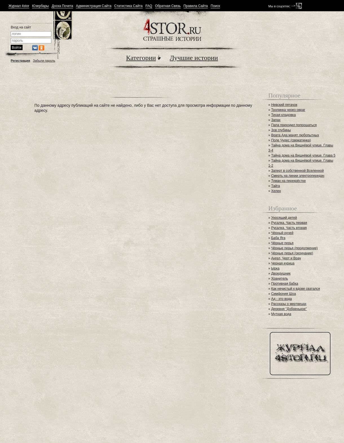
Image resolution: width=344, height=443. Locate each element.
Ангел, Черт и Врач (286, 258)
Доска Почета (62, 6)
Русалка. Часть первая (289, 223)
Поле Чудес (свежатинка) (291, 140)
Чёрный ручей (282, 233)
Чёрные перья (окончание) (292, 253)
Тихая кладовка (283, 115)
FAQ (148, 6)
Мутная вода (281, 314)
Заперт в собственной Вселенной (297, 171)
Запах (276, 120)
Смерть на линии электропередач (297, 176)
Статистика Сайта (128, 6)
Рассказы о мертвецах (288, 304)
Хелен (276, 191)
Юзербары (40, 6)
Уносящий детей (284, 218)
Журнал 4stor (18, 6)
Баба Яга (278, 238)
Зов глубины (281, 130)
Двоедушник (281, 273)
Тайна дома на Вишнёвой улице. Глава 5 (303, 155)
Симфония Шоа (283, 294)
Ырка (275, 268)
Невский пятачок (284, 105)
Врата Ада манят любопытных (295, 135)
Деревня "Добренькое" (289, 309)
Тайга (275, 186)
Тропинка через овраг (288, 110)
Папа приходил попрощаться (294, 125)
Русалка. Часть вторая (289, 228)
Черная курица (283, 263)
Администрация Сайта (93, 6)
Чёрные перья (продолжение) (294, 248)
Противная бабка (284, 284)
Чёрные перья (282, 243)
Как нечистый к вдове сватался (295, 289)
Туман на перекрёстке (288, 181)
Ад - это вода (281, 299)
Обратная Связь (168, 6)
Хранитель (279, 279)
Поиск (215, 6)
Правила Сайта (196, 6)
